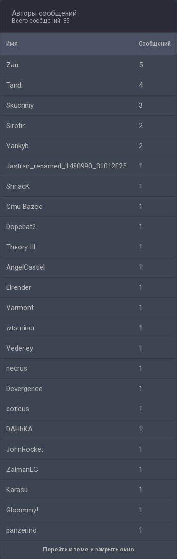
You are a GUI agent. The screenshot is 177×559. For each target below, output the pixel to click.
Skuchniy (20, 105)
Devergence (24, 388)
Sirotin (16, 125)
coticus (17, 409)
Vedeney (19, 348)
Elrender (18, 287)
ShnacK (18, 186)
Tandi (14, 85)
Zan (12, 65)
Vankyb (17, 146)
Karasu (17, 490)
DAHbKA (19, 429)
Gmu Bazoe (24, 206)
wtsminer (20, 328)
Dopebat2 (21, 227)
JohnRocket (24, 449)
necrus (16, 368)
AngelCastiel (25, 267)
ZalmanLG (22, 469)
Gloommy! (22, 510)
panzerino (21, 530)
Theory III (20, 247)
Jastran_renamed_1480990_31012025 (66, 166)
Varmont (20, 307)
